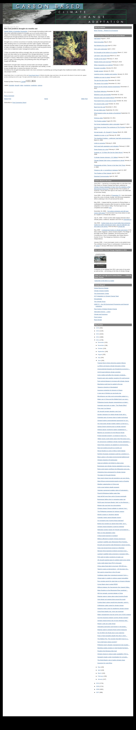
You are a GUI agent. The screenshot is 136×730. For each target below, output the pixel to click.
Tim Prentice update (100, 121)
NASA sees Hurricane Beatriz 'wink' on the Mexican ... (113, 502)
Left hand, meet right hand (102, 55)
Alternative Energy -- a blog (102, 311)
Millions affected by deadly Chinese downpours (111, 539)
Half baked (97, 38)
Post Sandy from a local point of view (105, 101)
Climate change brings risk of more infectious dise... (112, 620)
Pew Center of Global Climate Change (105, 309)
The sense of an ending (101, 83)
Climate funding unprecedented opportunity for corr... (113, 420)
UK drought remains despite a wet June (109, 411)
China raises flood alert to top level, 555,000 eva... (112, 566)
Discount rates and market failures (104, 97)
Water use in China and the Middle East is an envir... (113, 399)
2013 (98, 334)
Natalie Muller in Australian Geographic (15, 31)
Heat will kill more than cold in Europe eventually (111, 496)
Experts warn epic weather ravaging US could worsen (113, 378)
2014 (98, 331)
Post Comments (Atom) (19, 102)
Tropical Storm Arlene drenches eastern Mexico (111, 363)
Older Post (84, 99)
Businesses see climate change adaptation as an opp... (113, 466)
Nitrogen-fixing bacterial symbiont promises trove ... (112, 551)
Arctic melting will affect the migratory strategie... (111, 375)
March (100, 673)
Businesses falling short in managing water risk (111, 499)
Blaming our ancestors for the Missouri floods (110, 432)
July (99, 357)
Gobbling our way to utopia (102, 77)
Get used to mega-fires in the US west (108, 572)
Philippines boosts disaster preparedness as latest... (112, 402)
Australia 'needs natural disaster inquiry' (109, 517)
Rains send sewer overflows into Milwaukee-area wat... (113, 469)
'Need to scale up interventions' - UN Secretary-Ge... (113, 569)
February (101, 676)
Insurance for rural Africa (104, 663)
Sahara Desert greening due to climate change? (111, 426)
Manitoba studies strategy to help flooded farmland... (113, 648)
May (99, 667)
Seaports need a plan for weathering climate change (113, 608)
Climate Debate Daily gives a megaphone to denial (109, 160)
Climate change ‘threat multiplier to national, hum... (112, 508)
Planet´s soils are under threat (106, 623)
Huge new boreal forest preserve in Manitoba (110, 548)
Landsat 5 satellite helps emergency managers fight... (113, 554)
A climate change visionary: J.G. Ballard (106, 157)
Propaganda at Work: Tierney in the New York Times (109, 165)
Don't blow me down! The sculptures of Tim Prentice (109, 127)
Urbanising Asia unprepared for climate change (111, 472)
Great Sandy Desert (34, 75)
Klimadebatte (98, 299)
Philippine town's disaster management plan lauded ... (113, 645)
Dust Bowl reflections (100, 91)
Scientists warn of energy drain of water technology (112, 417)
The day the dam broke (101, 80)
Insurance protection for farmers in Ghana (109, 390)
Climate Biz (121, 226)
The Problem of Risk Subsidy (102, 173)
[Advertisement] (103, 703)
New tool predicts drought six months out (109, 448)
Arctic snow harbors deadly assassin (108, 487)
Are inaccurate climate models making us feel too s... (113, 423)
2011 (98, 340)
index (21, 85)
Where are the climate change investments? (107, 86)
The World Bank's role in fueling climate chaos (111, 660)
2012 (98, 337)
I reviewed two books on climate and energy (115, 230)
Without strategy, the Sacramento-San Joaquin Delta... (113, 587)
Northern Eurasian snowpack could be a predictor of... (113, 454)
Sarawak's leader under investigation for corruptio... (112, 657)
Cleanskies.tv (127, 219)
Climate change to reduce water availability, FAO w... (113, 654)
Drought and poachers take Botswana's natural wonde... (114, 545)
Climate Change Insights (101, 291)
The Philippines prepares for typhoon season (110, 511)
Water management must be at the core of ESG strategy (114, 614)
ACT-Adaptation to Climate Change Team (106, 296)
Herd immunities (99, 42)
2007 (98, 692)
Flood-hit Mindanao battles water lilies (108, 493)
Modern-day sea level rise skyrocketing (109, 505)
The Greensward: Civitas (101, 293)
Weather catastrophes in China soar (108, 484)
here (110, 207)
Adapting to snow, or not (101, 135)
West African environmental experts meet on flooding (113, 481)
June (99, 360)
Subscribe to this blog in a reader (104, 280)
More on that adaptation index (106, 533)
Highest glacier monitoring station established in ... (112, 429)
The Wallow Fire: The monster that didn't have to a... (113, 639)
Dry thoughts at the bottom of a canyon (105, 52)
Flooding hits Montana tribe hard (107, 651)
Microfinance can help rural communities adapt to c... (113, 396)
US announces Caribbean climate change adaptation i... (114, 441)
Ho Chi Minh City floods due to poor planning (110, 633)
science (40, 85)
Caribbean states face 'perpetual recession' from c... (112, 575)
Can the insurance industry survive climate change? (112, 617)
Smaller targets (98, 71)
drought (17, 85)
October (100, 348)
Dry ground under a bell (101, 104)
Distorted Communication (101, 176)
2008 (98, 689)
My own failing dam (100, 110)
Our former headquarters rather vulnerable (106, 124)
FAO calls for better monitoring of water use (110, 557)
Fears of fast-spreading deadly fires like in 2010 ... (112, 636)
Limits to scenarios (99, 143)
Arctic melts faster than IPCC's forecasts (109, 563)
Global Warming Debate (101, 288)
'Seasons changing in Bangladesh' (107, 387)
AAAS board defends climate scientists (109, 372)
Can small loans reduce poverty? (107, 642)
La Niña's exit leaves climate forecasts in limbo (111, 366)
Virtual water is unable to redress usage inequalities (112, 578)
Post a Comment (9, 96)
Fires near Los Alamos (104, 408)
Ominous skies (98, 118)
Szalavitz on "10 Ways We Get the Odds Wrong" (108, 152)
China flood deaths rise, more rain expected (110, 611)
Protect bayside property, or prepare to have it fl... (112, 435)
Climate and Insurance (101, 314)
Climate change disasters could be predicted (110, 526)
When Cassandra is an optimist (103, 65)
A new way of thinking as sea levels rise (109, 393)
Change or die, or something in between (106, 170)
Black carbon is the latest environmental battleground (113, 457)
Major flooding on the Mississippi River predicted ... (112, 590)
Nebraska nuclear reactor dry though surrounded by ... (113, 529)
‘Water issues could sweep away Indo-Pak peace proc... (114, 439)
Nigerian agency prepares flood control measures (112, 629)
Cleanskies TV (116, 195)
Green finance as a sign (101, 149)
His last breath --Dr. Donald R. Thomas (105, 132)
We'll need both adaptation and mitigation (106, 146)
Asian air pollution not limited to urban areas (110, 463)
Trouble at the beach (100, 58)
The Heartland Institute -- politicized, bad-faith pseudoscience (112, 138)
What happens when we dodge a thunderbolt (107, 113)
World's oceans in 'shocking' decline (108, 514)
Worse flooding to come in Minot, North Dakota (111, 451)
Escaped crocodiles (100, 68)
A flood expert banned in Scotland (107, 535)
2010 (98, 683)
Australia (11, 85)
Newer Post (7, 99)
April (99, 670)
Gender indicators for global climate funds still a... (112, 414)
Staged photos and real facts (102, 62)
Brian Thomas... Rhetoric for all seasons (106, 30)
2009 (98, 686)
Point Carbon (98, 317)
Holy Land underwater (100, 49)
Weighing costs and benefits (102, 94)
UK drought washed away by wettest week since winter (113, 560)
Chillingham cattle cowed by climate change (110, 605)
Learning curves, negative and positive (105, 74)
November (101, 345)
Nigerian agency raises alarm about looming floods (112, 596)
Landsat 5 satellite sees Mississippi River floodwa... (112, 542)
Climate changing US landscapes (107, 460)
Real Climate (98, 320)
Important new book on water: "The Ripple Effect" (112, 405)
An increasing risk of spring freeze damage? (110, 520)
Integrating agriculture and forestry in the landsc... (112, 626)
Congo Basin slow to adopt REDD (107, 584)
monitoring (27, 85)
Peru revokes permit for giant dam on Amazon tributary (113, 581)
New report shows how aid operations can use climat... (113, 478)
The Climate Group (100, 301)
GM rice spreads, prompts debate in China (110, 593)
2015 (98, 328)
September (101, 351)
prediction (34, 85)
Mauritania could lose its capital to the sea (109, 384)
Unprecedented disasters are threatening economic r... (113, 369)
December (101, 342)
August (100, 354)
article (98, 246)
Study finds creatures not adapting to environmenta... (113, 445)
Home (46, 99)
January (100, 679)
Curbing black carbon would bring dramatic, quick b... (113, 602)
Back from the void (99, 107)
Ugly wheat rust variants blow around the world (111, 599)
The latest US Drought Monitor (106, 475)
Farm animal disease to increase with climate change (113, 381)
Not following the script (101, 45)
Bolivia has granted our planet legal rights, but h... (112, 523)
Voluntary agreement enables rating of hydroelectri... (113, 490)
